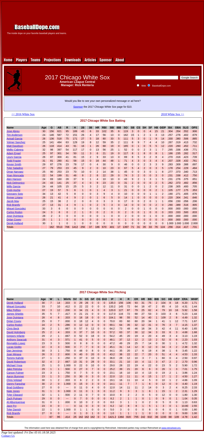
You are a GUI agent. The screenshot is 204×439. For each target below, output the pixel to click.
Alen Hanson (14, 179)
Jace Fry (12, 405)
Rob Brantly (13, 204)
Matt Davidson (15, 145)
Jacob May (13, 201)
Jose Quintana (15, 215)
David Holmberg (16, 332)
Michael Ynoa (14, 365)
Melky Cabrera (15, 149)
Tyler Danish (14, 409)
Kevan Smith (14, 164)
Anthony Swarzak (17, 339)
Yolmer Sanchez (16, 142)
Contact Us (8, 435)
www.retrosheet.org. (171, 428)
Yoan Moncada (15, 175)
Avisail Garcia (14, 138)
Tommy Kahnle (15, 358)
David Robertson (16, 361)
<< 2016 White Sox (23, 114)
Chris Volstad (14, 380)
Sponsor (78, 106)
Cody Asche (13, 190)
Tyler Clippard (14, 394)
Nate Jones (13, 391)
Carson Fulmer (15, 372)
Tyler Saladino (15, 168)
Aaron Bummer (15, 376)
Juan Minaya (14, 354)
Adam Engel (14, 153)
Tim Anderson (14, 134)
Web (143, 85)
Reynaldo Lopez (16, 343)
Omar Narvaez (15, 171)
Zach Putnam (14, 398)
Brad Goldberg (15, 387)
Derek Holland (15, 223)
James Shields (15, 313)
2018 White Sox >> (172, 114)
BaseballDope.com (161, 85)
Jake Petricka (14, 369)
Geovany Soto (15, 193)
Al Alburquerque (16, 402)
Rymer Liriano (15, 197)
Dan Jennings (14, 350)
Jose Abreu (13, 131)
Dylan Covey (14, 219)
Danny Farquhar (16, 383)
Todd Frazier (14, 160)
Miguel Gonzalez (16, 208)
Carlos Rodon (14, 212)
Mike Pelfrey (14, 310)
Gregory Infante (15, 335)
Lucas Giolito (14, 346)
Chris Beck (13, 328)
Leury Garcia (14, 157)
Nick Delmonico (15, 182)
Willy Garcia (13, 186)
